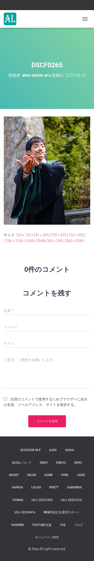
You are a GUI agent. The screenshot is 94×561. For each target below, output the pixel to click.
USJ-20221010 (71, 500)
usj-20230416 (24, 512)
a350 (53, 450)
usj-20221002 (42, 500)
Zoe (63, 525)
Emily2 (61, 462)
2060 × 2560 (74, 241)
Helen (31, 475)
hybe (64, 475)
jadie (81, 475)
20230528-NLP (30, 450)
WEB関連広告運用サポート (62, 512)
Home (48, 475)
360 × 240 (54, 241)
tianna (17, 500)
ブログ (78, 525)
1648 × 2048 (35, 241)
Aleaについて (22, 462)
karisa (17, 487)
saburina (74, 487)
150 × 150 (23, 235)
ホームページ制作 (47, 537)
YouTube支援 (41, 525)
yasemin (17, 525)
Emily (44, 462)
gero (78, 462)
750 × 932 (58, 235)
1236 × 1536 (13, 241)
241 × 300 (41, 235)
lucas (36, 487)
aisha (69, 450)
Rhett (54, 487)
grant (14, 475)
